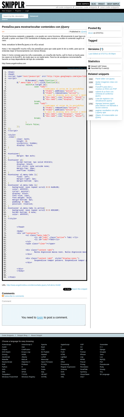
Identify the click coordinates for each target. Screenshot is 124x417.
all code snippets (64, 7)
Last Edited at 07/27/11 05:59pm (102, 54)
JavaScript (6, 396)
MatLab (24, 398)
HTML (63, 393)
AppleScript (65, 383)
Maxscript (44, 398)
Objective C (26, 401)
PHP (3, 403)
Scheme (64, 408)
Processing (65, 403)
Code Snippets (8, 374)
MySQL (102, 398)
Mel (62, 398)
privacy (101, 4)
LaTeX (43, 396)
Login (27, 11)
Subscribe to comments (13, 335)
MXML (82, 398)
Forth (63, 391)
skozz (90, 33)
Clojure (4, 388)
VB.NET (44, 413)
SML (3, 411)
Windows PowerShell (10, 416)
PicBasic (25, 403)
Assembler (104, 383)
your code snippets (109, 7)
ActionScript (6, 383)
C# (81, 386)
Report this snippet (79, 328)
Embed (76, 68)
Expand (70, 68)
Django (102, 388)
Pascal (82, 401)
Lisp (81, 396)
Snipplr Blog (22, 374)
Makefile (5, 398)
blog (94, 4)
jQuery (84, 32)
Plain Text (83, 68)
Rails (43, 406)
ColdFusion (26, 388)
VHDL (63, 413)
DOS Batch (6, 391)
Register (18, 11)
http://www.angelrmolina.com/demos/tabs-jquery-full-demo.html (33, 324)
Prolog (82, 403)
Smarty (102, 408)
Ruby (102, 406)
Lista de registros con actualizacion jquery (104, 100)
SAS (3, 408)
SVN (62, 411)
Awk (23, 386)
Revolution (84, 406)
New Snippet (6, 11)
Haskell (44, 393)
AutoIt (4, 386)
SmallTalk (83, 408)
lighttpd (64, 396)
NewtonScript (7, 401)
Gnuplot (103, 391)
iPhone (83, 393)
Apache (44, 383)
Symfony (83, 411)
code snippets (83, 4)
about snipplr (113, 4)
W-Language (105, 413)
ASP (82, 383)
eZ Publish (45, 391)
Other (63, 401)
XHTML (44, 416)
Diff (81, 388)
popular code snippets (86, 7)
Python (4, 406)
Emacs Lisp (26, 391)
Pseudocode (104, 403)
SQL (43, 411)
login (40, 356)
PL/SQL (44, 403)
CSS (43, 388)
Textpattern (6, 413)
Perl (101, 401)
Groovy (4, 393)
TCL (101, 411)
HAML (24, 393)
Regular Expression (68, 406)
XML (62, 416)
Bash (43, 386)
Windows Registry (28, 416)
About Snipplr (36, 374)
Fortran (83, 391)
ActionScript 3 (27, 383)
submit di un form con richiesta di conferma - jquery (105, 94)
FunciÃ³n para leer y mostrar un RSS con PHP (106, 88)
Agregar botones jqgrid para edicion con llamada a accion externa (107, 105)
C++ (101, 386)
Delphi (63, 388)
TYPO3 (24, 413)
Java (101, 393)
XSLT (82, 416)
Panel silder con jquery (105, 79)
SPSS (24, 411)
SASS (24, 408)
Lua (101, 396)
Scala (43, 408)
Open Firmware (47, 401)
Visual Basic (84, 413)
